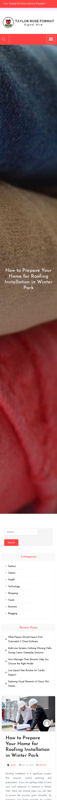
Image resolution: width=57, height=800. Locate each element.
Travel (11, 600)
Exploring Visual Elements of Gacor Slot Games (28, 684)
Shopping (13, 593)
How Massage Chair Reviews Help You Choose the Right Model (28, 661)
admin (13, 765)
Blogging (12, 613)
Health (11, 579)
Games (11, 573)
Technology (14, 586)
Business (12, 606)
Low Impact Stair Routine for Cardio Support (26, 672)
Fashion (12, 566)
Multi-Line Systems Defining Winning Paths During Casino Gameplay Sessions (30, 650)
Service (42, 765)
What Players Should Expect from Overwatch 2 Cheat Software (25, 639)
